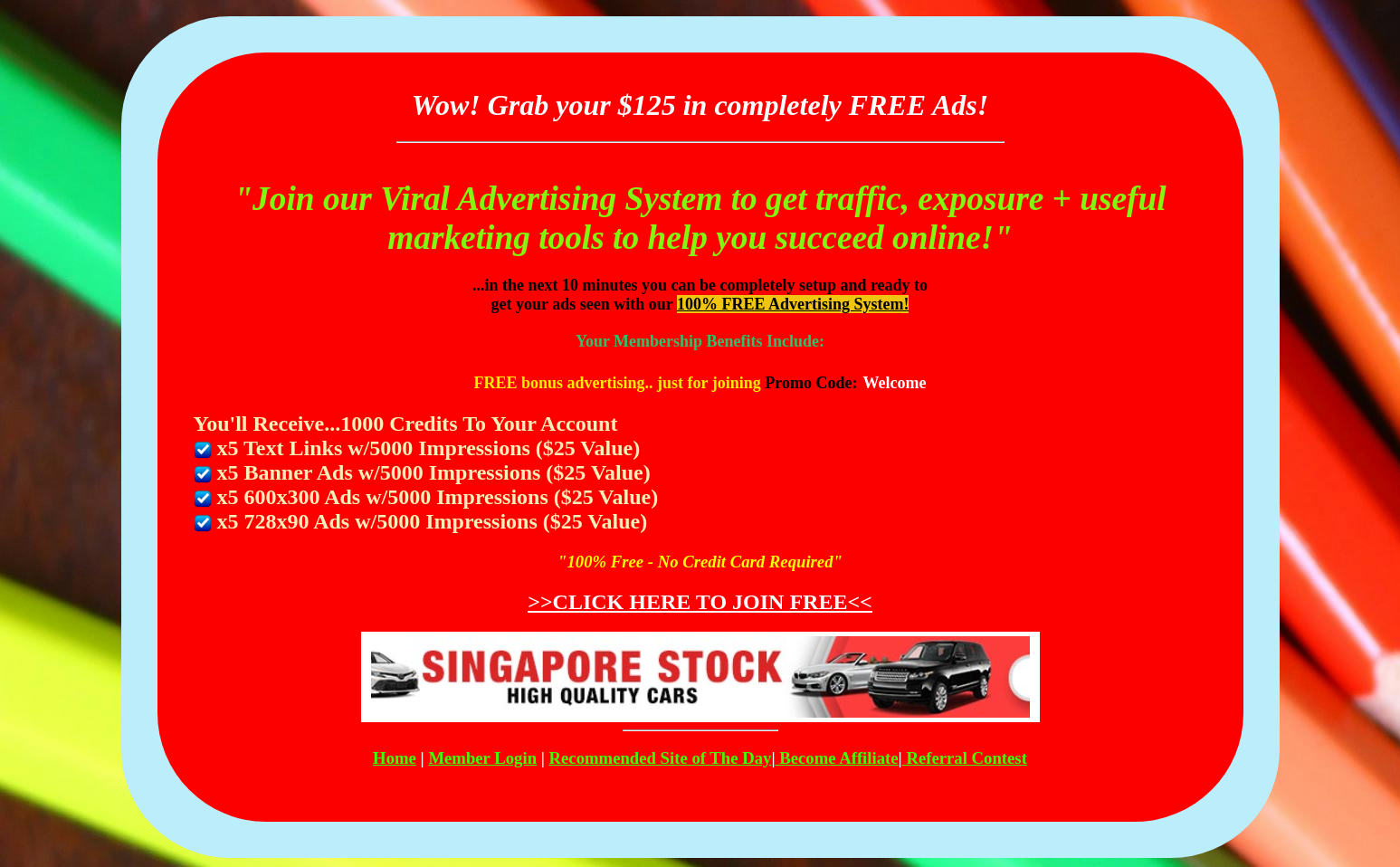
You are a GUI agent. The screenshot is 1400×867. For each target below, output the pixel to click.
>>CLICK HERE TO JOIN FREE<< (700, 602)
